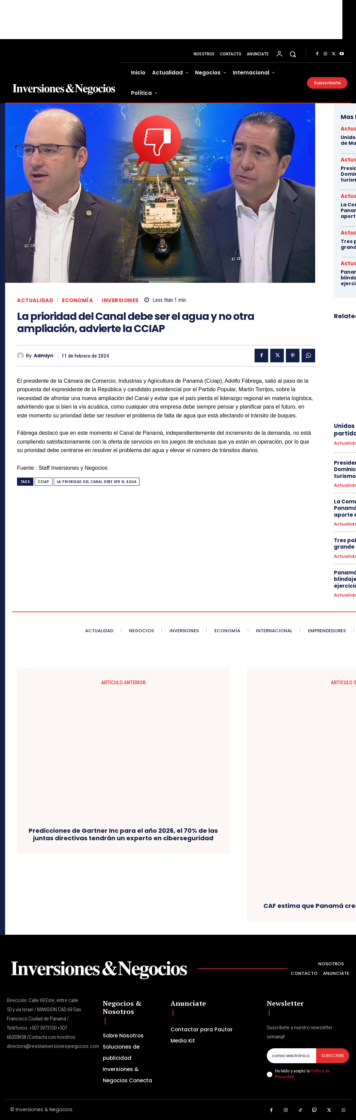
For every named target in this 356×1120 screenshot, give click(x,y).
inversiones (120, 300)
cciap (43, 482)
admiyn (43, 356)
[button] (293, 54)
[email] (291, 1055)
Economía (77, 300)
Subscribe (332, 1055)
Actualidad (35, 300)
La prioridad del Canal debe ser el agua (97, 482)
